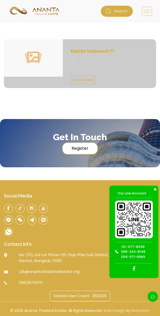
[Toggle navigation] (147, 11)
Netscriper (140, 310)
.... (72, 62)
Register (80, 148)
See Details (83, 79)
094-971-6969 (133, 256)
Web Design (114, 310)
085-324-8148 (133, 251)
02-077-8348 (132, 246)
